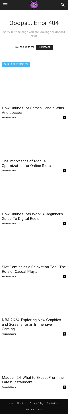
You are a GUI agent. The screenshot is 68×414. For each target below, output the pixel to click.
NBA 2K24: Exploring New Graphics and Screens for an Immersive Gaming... (31, 324)
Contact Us (52, 403)
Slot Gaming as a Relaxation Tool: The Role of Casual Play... (34, 269)
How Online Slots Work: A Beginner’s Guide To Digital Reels (32, 216)
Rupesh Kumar (9, 117)
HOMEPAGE (44, 47)
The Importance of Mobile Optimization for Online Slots (26, 163)
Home (10, 403)
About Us (21, 403)
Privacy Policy (37, 403)
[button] (63, 5)
